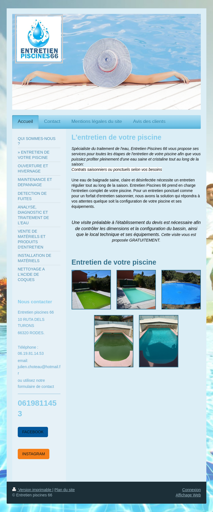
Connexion (191, 490)
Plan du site (64, 490)
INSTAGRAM (33, 454)
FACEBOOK (33, 432)
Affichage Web (188, 495)
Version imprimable (32, 490)
